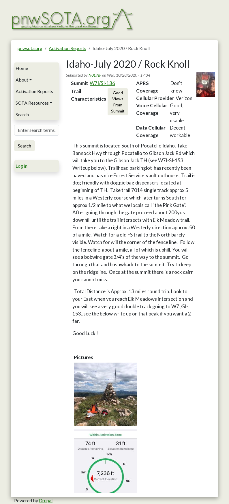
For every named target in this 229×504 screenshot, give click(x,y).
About (22, 79)
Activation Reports (67, 48)
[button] (105, 394)
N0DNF (95, 75)
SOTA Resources (32, 103)
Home (22, 68)
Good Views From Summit (118, 101)
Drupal (45, 500)
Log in (21, 166)
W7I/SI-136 (102, 83)
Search (22, 114)
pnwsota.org (30, 48)
